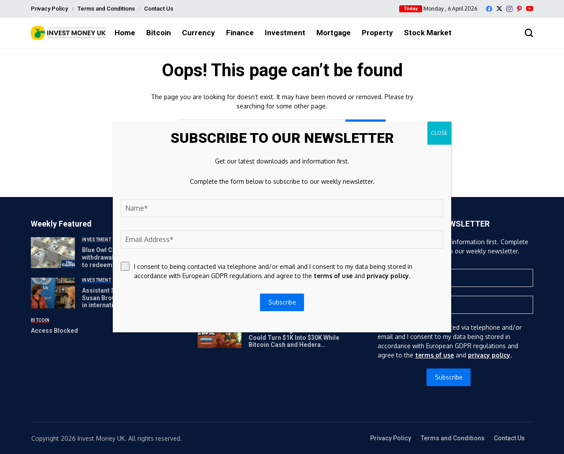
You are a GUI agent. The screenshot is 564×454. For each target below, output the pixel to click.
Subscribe (449, 377)
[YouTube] (529, 8)
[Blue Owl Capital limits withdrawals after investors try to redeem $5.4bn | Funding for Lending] (53, 252)
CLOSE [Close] (439, 133)
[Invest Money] (68, 33)
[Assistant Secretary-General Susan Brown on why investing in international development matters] (53, 293)
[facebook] (489, 9)
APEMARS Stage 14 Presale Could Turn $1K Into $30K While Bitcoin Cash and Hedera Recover (294, 341)
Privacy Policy (49, 8)
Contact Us (158, 8)
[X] (499, 8)
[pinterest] (519, 9)
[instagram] (509, 9)
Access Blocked (54, 330)
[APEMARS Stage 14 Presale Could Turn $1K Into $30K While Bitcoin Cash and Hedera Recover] (219, 332)
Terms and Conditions (106, 8)
